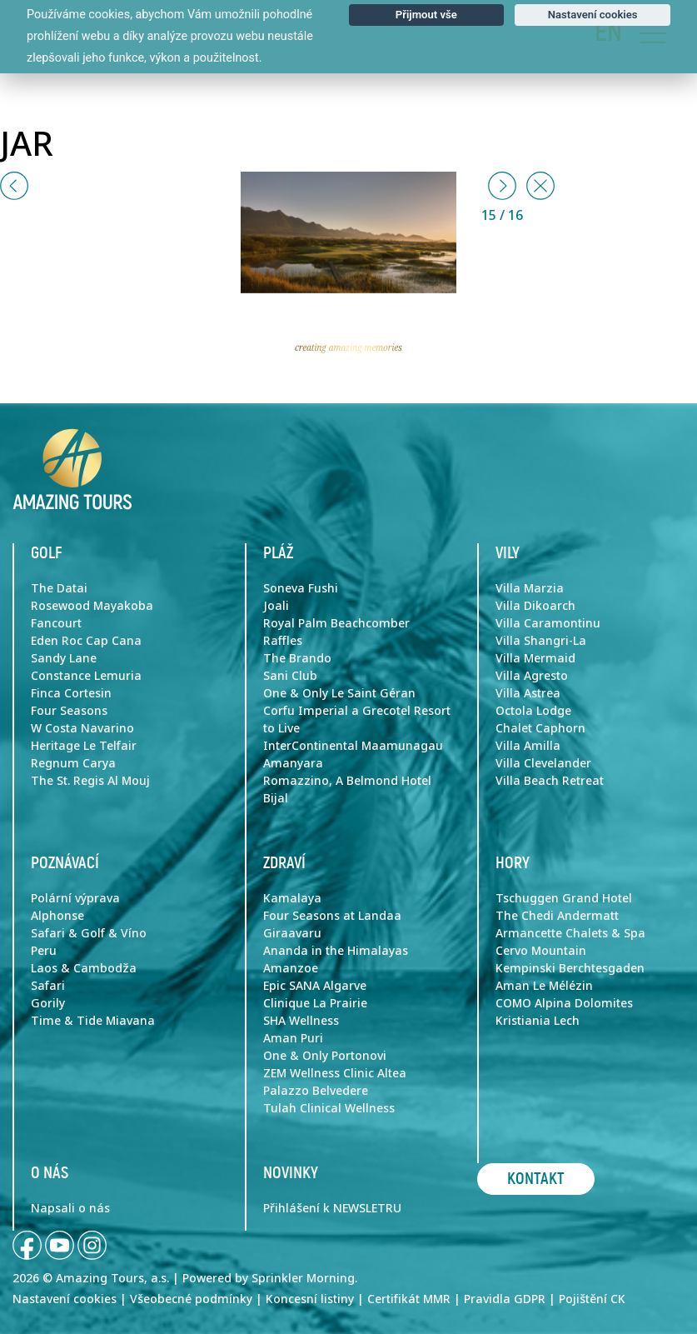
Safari (48, 985)
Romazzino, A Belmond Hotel (347, 780)
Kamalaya (292, 898)
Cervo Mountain (540, 950)
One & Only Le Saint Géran (339, 693)
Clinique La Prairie (315, 1003)
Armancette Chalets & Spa (570, 933)
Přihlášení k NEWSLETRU (332, 1208)
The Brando (297, 658)
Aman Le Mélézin (544, 985)
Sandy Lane (64, 658)
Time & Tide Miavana (93, 1020)
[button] (14, 186)
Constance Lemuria (86, 675)
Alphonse (57, 915)
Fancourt (56, 623)
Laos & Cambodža (84, 968)
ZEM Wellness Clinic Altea (334, 1073)
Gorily (48, 1003)
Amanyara (293, 763)
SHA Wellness (301, 1020)
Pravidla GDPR (504, 1299)
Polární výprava (75, 898)
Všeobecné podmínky (191, 1299)
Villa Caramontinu (547, 623)
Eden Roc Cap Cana (86, 640)
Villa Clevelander (543, 763)
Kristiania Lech (537, 1020)
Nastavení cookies (64, 1299)
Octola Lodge (533, 710)
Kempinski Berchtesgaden (570, 968)
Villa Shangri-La (540, 640)
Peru (44, 950)
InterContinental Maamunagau (353, 745)
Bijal (275, 798)
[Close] (540, 186)
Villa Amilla (527, 745)
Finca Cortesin (71, 693)
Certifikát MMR (409, 1299)
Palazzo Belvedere (315, 1090)
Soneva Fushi (300, 588)
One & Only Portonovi (324, 1055)
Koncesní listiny (310, 1299)
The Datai (59, 588)
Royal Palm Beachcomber (336, 623)
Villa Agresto (531, 675)
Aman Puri (293, 1038)
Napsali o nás (70, 1208)
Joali (276, 605)
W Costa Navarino (82, 728)
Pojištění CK (592, 1299)
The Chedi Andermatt (557, 915)
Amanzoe (290, 968)
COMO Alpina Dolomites (564, 1003)
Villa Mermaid (535, 658)
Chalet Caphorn (540, 728)
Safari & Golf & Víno (89, 933)
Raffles (282, 640)
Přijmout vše (426, 14)
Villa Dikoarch (535, 605)
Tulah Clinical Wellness (329, 1108)
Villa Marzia (529, 588)
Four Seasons (69, 710)
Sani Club (290, 675)
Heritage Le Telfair (84, 745)
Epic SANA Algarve (314, 985)
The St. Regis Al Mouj (90, 780)
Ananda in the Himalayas (335, 950)
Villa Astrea (527, 693)
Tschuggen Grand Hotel (563, 898)
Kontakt (536, 1179)
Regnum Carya (73, 763)
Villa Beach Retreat (549, 780)
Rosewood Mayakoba (92, 605)
